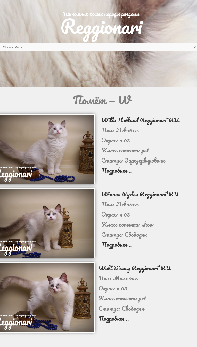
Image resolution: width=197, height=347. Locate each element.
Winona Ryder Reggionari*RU (140, 194)
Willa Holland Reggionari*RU (140, 120)
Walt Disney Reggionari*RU (134, 268)
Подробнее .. (116, 170)
